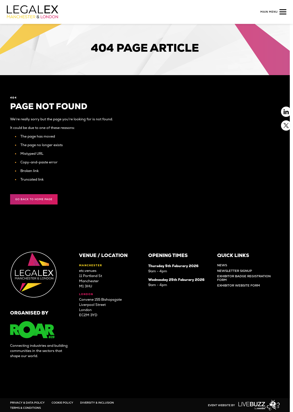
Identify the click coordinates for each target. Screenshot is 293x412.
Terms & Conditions (25, 407)
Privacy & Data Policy (27, 402)
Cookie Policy (62, 402)
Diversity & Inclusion (97, 402)
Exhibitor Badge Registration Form (244, 278)
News (222, 265)
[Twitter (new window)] (28, 375)
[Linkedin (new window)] (16, 375)
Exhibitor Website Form (238, 285)
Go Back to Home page (33, 199)
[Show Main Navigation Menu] (272, 12)
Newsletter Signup (234, 271)
